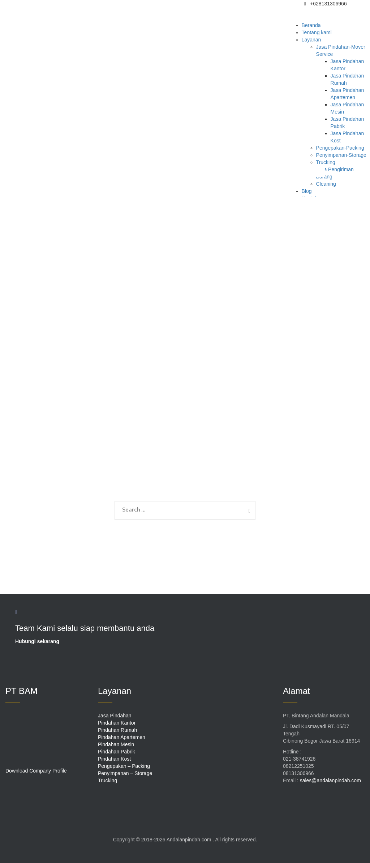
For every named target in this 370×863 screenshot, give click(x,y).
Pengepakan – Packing (124, 766)
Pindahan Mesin (116, 744)
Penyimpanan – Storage (125, 773)
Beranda (311, 25)
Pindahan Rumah (117, 730)
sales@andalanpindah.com (330, 780)
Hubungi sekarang (37, 641)
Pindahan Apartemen (121, 737)
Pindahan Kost (114, 759)
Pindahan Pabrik (116, 751)
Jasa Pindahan (115, 715)
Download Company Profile (36, 771)
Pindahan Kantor (116, 723)
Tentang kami (317, 32)
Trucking (107, 780)
